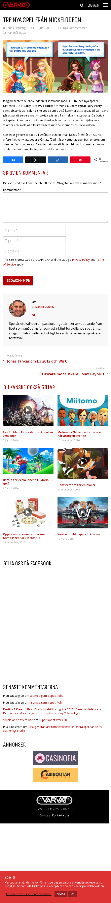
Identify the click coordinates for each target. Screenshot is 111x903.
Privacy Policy (81, 260)
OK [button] (72, 894)
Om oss (45, 815)
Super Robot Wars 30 (53, 720)
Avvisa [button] (61, 894)
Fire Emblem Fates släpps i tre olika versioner (28, 434)
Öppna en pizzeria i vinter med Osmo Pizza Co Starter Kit (24, 536)
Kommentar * (12, 190)
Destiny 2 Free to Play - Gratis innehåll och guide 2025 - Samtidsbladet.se (50, 709)
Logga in (93, 5)
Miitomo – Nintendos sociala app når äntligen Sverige (81, 434)
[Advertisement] (37, 648)
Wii (25, 33)
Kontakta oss (60, 815)
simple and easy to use (18, 720)
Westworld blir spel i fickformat (80, 534)
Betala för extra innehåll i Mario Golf (26, 481)
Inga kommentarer (74, 28)
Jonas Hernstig (16, 28)
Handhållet (14, 33)
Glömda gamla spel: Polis (46, 696)
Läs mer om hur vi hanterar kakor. (28, 894)
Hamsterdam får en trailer (76, 485)
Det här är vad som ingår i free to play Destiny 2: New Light (41, 713)
